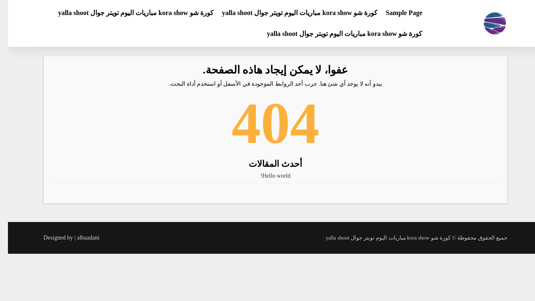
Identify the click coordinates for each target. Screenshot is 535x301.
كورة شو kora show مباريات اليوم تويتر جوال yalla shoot (291, 12)
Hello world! (267, 176)
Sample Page (396, 12)
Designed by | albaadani (64, 238)
